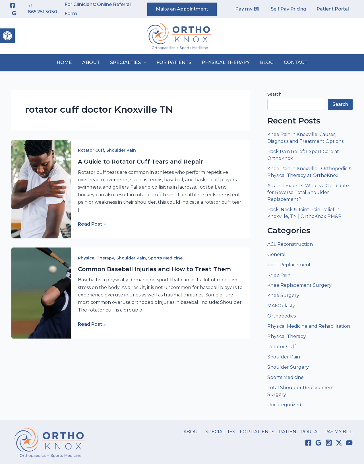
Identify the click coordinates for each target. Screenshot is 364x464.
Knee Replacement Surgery (299, 285)
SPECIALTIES (129, 62)
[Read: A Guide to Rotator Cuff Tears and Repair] (41, 188)
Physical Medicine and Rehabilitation (308, 326)
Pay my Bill (250, 9)
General (276, 254)
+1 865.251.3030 (42, 9)
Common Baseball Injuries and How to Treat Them (154, 269)
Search (274, 94)
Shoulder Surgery (288, 367)
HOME (67, 62)
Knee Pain (278, 275)
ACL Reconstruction (290, 244)
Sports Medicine (165, 258)
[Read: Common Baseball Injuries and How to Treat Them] (41, 292)
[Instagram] (328, 442)
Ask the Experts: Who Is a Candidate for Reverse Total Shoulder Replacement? (308, 192)
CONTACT (292, 62)
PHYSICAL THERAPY (224, 62)
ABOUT (93, 62)
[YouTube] (349, 442)
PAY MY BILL (338, 431)
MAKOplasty (281, 305)
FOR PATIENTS (173, 62)
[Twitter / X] (339, 442)
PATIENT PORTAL (299, 431)
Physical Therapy (96, 258)
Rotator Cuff (91, 150)
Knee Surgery (283, 295)
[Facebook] (12, 5)
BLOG (264, 62)
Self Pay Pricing (290, 9)
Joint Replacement (289, 264)
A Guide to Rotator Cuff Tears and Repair (140, 161)
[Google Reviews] (14, 13)
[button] (7, 35)
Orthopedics (281, 316)
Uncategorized (284, 404)
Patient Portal (333, 9)
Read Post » (92, 224)
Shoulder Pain (121, 150)
